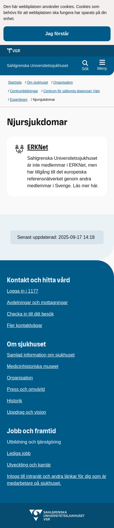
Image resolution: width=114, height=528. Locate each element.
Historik (14, 400)
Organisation (20, 377)
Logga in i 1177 (22, 291)
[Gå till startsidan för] (37, 66)
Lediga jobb (19, 453)
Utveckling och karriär (29, 464)
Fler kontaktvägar (24, 325)
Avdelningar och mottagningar (37, 302)
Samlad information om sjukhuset (41, 354)
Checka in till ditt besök (30, 314)
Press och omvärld (26, 389)
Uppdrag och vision (26, 412)
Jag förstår (57, 33)
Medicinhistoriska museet (32, 366)
